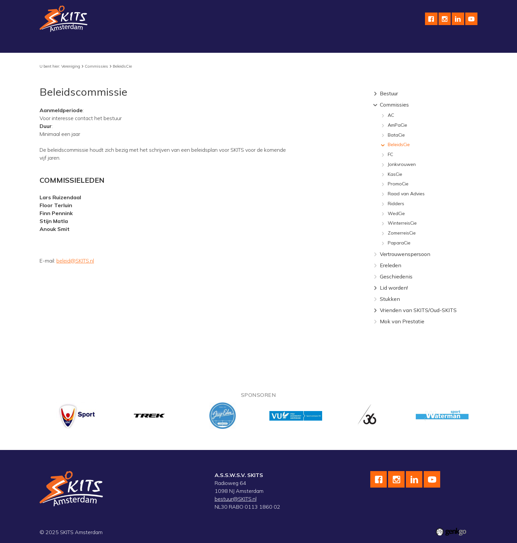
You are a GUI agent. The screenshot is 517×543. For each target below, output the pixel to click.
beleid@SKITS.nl (75, 260)
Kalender (229, 45)
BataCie (396, 135)
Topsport (198, 45)
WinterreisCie (402, 223)
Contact (322, 45)
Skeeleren (165, 45)
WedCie (396, 213)
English (294, 45)
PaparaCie (399, 243)
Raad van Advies (406, 194)
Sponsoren (263, 45)
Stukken (390, 299)
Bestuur (389, 93)
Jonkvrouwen (402, 164)
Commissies (96, 66)
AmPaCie (397, 125)
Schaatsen (93, 45)
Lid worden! (394, 288)
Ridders (396, 204)
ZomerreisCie (402, 233)
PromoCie (398, 184)
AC (391, 115)
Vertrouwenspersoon (405, 254)
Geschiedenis (396, 276)
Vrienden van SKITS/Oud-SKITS (418, 310)
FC (390, 154)
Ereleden (390, 265)
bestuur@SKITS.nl (236, 498)
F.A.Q (349, 45)
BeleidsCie (122, 66)
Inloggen (400, 45)
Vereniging (57, 45)
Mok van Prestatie (402, 321)
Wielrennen (129, 45)
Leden (372, 45)
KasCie (395, 174)
